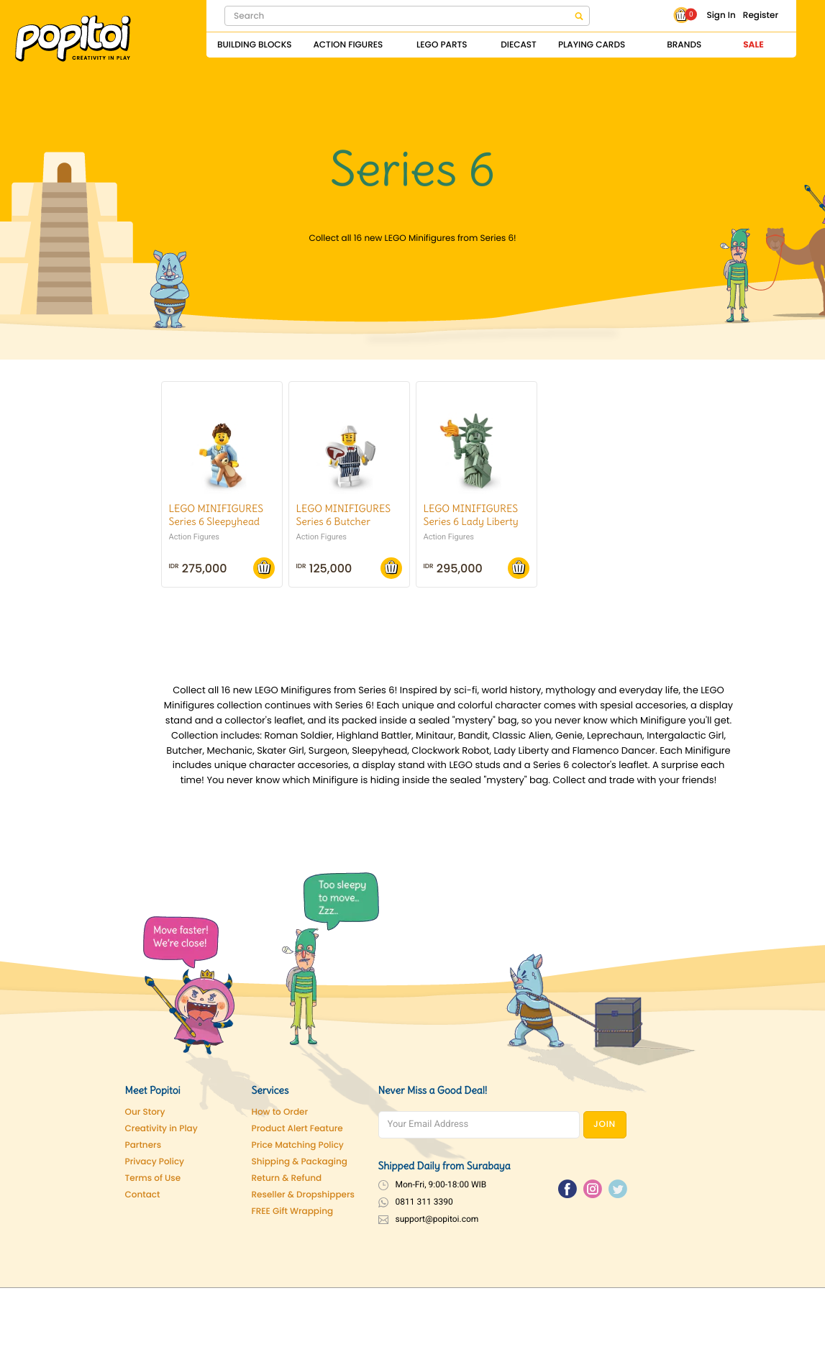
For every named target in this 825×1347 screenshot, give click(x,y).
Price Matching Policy (298, 1145)
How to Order (280, 1112)
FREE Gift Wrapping (293, 1211)
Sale (753, 45)
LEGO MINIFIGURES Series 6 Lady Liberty (471, 515)
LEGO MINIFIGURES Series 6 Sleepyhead (216, 515)
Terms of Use (153, 1178)
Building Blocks (254, 45)
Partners (143, 1145)
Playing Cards (591, 45)
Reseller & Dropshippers (303, 1195)
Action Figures (348, 45)
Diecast (519, 45)
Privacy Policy (155, 1162)
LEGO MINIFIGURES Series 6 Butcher (343, 515)
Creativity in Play (161, 1129)
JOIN (604, 1124)
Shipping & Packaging (299, 1162)
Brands (684, 45)
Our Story (145, 1112)
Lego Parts (442, 45)
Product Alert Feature (297, 1129)
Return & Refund (287, 1178)
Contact (142, 1195)
